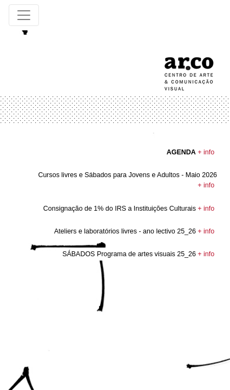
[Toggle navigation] (24, 15)
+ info (206, 152)
